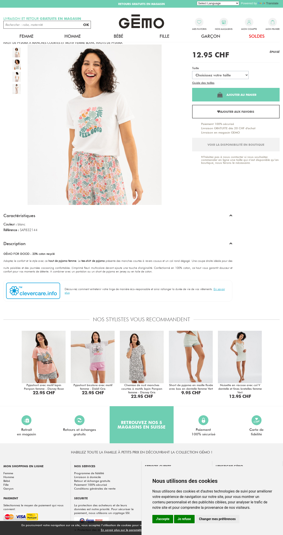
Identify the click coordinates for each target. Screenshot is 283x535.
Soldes (256, 36)
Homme (72, 36)
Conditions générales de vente (95, 488)
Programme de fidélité (89, 473)
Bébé (118, 36)
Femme (26, 36)
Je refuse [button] (184, 519)
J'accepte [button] (163, 519)
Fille (164, 36)
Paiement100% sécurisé (203, 425)
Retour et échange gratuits (92, 481)
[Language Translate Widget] (218, 3)
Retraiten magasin (26, 425)
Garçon (210, 36)
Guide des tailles (203, 82)
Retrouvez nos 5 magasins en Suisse (141, 424)
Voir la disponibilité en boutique (236, 144)
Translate (268, 3)
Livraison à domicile (87, 477)
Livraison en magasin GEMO (220, 132)
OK (86, 25)
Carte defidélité (256, 425)
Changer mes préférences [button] (217, 519)
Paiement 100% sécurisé (217, 124)
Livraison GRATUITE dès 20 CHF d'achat (228, 128)
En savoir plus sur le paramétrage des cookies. (133, 530)
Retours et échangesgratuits (79, 425)
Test (218, 82)
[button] (117, 217)
